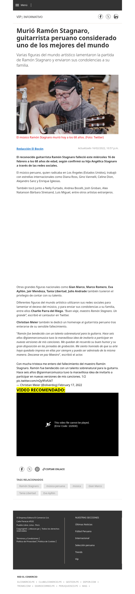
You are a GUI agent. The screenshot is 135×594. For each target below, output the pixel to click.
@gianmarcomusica (50, 372)
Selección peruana (85, 545)
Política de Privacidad (26, 541)
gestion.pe (72, 581)
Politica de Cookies (46, 541)
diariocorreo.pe (45, 585)
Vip (19, 17)
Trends (78, 552)
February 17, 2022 (70, 385)
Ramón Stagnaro (29, 486)
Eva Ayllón (49, 493)
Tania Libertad (27, 493)
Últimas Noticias (83, 524)
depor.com (89, 581)
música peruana (55, 486)
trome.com (24, 585)
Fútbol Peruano (83, 531)
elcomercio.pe (25, 581)
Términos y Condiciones (27, 538)
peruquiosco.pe (68, 585)
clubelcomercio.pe (50, 581)
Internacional (82, 538)
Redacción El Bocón (30, 149)
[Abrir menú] (24, 5)
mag (84, 585)
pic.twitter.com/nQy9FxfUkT (35, 381)
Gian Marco (95, 486)
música (77, 486)
